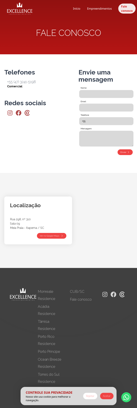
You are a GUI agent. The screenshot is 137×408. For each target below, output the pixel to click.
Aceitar (107, 396)
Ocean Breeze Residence (49, 363)
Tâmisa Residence (46, 325)
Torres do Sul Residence (48, 378)
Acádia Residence (46, 310)
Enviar (125, 152)
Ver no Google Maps (52, 235)
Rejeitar (90, 396)
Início (76, 9)
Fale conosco (127, 8)
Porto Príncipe (49, 351)
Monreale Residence (46, 295)
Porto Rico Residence (46, 340)
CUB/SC (77, 291)
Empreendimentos (99, 9)
